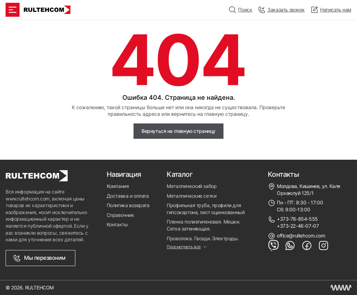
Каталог (179, 174)
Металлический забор (192, 186)
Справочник (120, 215)
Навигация (124, 174)
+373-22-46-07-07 (298, 226)
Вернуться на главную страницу (178, 131)
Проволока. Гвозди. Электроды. (203, 238)
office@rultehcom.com (301, 236)
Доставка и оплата (128, 196)
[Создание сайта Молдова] (341, 287)
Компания (118, 186)
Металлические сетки (191, 196)
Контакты (117, 224)
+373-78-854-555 (297, 219)
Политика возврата (128, 205)
